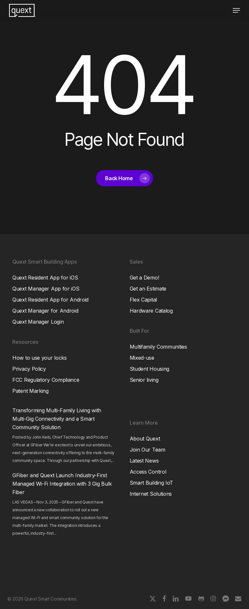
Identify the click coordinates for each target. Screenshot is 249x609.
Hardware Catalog (151, 310)
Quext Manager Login (38, 321)
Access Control (148, 471)
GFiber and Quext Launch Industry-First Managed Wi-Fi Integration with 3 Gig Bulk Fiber (62, 483)
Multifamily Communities (158, 346)
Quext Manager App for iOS (45, 288)
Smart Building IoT (151, 482)
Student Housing (150, 369)
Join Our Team (147, 449)
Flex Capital (143, 299)
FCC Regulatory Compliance (45, 380)
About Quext (145, 438)
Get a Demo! (144, 277)
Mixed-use (142, 357)
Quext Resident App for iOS (45, 277)
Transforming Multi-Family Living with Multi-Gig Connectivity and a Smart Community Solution (56, 418)
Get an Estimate (148, 288)
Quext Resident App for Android (50, 299)
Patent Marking (30, 391)
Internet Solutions (151, 494)
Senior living (144, 380)
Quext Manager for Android (45, 310)
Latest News (144, 460)
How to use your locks (39, 357)
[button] (236, 10)
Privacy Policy (29, 369)
